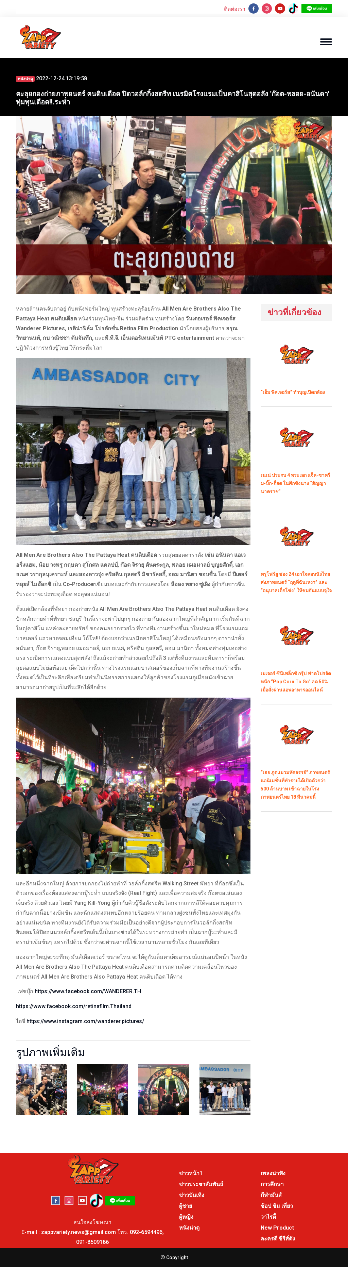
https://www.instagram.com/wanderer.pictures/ (85, 1021)
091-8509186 (92, 1242)
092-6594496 (146, 1232)
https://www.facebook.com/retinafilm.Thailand (74, 1006)
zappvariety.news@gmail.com (78, 1232)
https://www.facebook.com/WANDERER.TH (88, 991)
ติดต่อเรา (234, 9)
